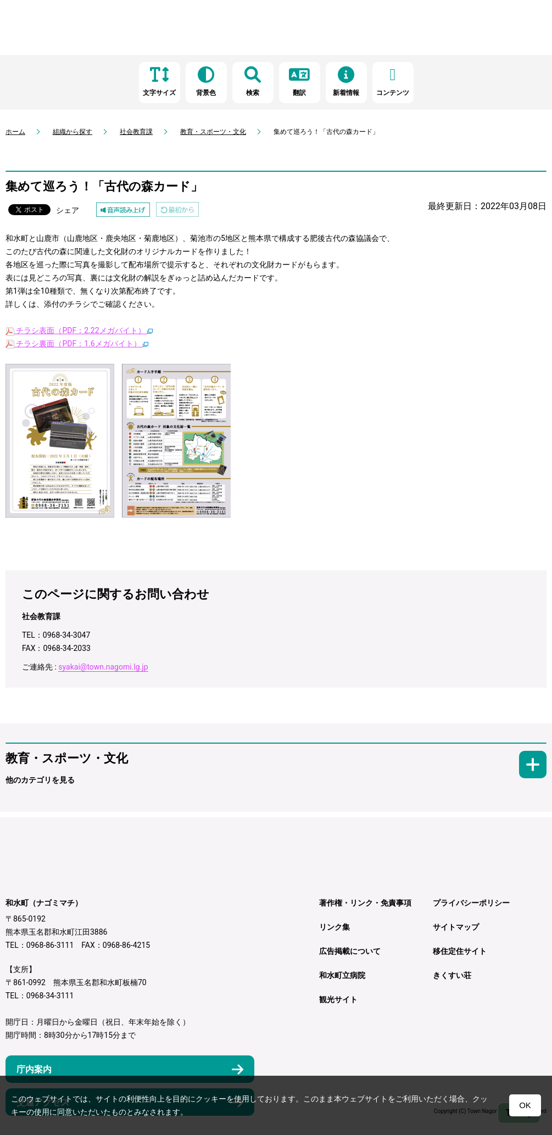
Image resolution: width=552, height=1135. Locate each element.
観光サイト (338, 999)
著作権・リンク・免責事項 (365, 902)
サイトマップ (456, 927)
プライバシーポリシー (471, 902)
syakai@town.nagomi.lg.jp (103, 666)
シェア (67, 210)
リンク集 (334, 927)
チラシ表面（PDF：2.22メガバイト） (79, 330)
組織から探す (72, 132)
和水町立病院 (342, 975)
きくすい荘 (452, 975)
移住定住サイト (460, 951)
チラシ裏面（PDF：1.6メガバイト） (76, 343)
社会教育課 (136, 132)
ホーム (15, 132)
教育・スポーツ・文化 (213, 132)
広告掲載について (350, 951)
